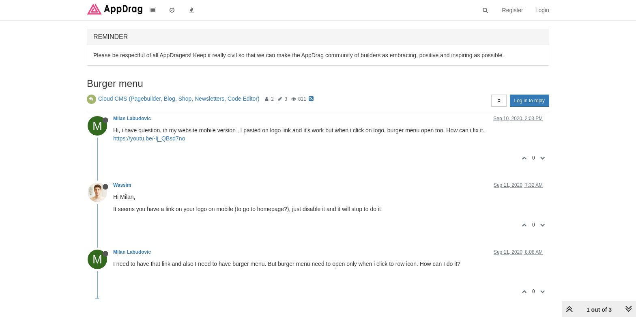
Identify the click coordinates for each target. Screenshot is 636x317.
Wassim (122, 185)
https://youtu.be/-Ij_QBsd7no (149, 138)
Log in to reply (529, 101)
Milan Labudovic (132, 118)
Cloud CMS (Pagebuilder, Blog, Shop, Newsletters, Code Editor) (179, 98)
